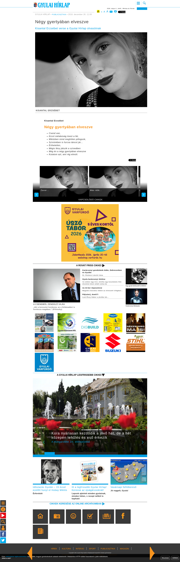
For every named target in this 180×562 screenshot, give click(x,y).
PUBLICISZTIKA (59, 14)
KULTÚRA (66, 553)
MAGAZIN (124, 553)
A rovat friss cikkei (88, 265)
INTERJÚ (80, 553)
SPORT (92, 553)
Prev (47, 444)
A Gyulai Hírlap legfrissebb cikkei (77, 375)
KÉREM (175, 558)
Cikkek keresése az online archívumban (74, 508)
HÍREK (54, 553)
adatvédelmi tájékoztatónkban (16, 556)
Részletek (165, 558)
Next (144, 444)
